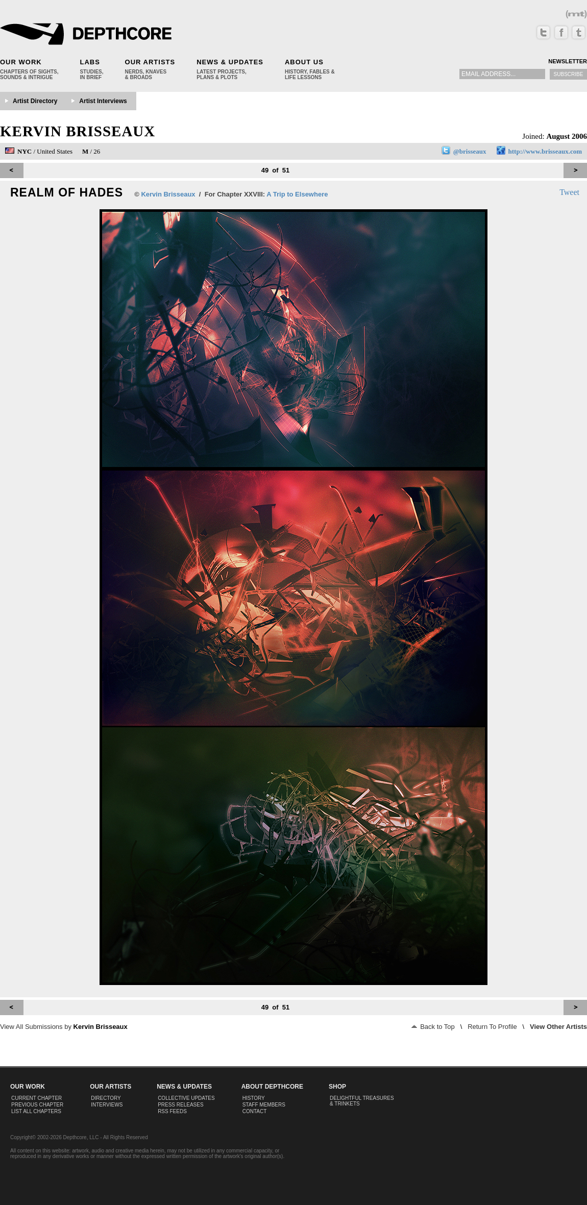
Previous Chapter (37, 1105)
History (253, 1098)
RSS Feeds (172, 1111)
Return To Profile (492, 1026)
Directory (106, 1098)
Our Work (21, 62)
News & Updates (230, 62)
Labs (90, 62)
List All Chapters (36, 1111)
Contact (254, 1111)
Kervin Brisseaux (77, 131)
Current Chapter (36, 1098)
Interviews (107, 1105)
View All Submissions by (64, 1026)
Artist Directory (35, 101)
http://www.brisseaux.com (545, 151)
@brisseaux (469, 151)
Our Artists (150, 62)
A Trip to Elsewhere (297, 194)
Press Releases (180, 1105)
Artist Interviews (103, 101)
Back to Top (433, 1026)
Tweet (569, 192)
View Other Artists (558, 1026)
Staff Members (263, 1105)
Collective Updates (186, 1098)
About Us (304, 62)
